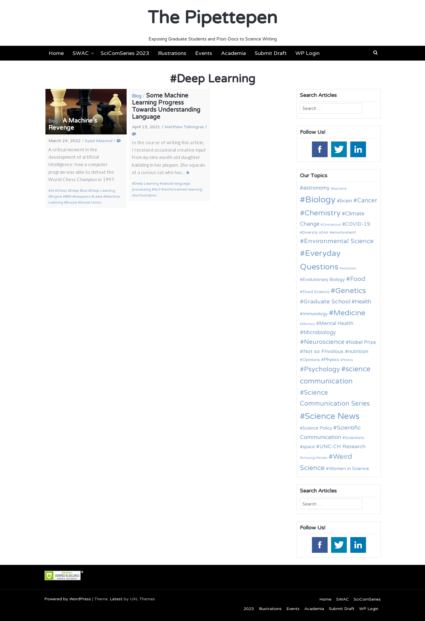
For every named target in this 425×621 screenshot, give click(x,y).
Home (56, 53)
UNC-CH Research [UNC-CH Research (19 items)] (342, 446)
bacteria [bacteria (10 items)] (339, 188)
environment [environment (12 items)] (344, 232)
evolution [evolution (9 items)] (349, 268)
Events (203, 53)
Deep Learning (102, 190)
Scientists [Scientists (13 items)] (354, 437)
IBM (68, 196)
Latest (116, 599)
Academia (233, 53)
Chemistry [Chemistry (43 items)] (323, 213)
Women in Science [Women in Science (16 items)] (349, 469)
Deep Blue (78, 190)
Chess (62, 190)
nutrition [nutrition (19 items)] (358, 351)
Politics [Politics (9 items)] (347, 360)
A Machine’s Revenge (72, 124)
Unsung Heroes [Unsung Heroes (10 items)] (314, 458)
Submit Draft (271, 53)
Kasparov (82, 196)
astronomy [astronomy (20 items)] (316, 188)
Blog (53, 121)
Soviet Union (90, 202)
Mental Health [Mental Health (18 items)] (336, 323)
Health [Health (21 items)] (363, 301)
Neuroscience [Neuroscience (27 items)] (324, 342)
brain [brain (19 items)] (346, 201)
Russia (71, 202)
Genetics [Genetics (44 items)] (350, 290)
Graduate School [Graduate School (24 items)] (326, 301)
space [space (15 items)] (309, 446)
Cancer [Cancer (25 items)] (367, 200)
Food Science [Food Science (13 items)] (316, 291)
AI (52, 190)
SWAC (81, 53)
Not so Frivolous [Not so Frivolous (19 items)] (323, 351)
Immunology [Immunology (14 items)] (315, 313)
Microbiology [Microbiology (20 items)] (319, 332)
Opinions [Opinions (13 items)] (311, 359)
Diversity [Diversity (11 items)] (310, 232)
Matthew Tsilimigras (184, 126)
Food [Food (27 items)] (357, 279)
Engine (56, 196)
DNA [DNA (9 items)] (324, 233)
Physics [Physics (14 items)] (331, 359)
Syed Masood (98, 140)
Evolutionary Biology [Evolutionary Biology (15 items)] (324, 279)
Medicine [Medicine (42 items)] (349, 312)
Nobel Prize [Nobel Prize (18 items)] (362, 342)
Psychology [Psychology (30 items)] (322, 369)
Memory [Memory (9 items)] (308, 324)
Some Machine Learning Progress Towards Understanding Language (166, 106)
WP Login (307, 53)
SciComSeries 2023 (125, 53)
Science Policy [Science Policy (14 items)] (317, 428)
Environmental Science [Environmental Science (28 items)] (339, 241)
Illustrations (172, 53)
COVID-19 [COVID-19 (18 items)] (357, 224)
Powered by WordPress (67, 599)
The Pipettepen (212, 17)
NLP (157, 189)
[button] (375, 53)
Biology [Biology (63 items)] (320, 199)
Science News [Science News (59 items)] (332, 416)
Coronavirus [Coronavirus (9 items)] (332, 225)
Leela (97, 196)
